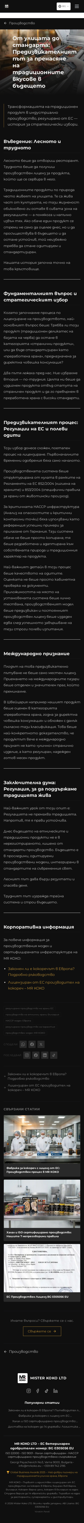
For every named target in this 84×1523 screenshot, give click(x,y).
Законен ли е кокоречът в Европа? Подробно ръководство (35, 1076)
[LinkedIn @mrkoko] (44, 1055)
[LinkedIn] (55, 1391)
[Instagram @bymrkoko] (26, 1055)
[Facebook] (32, 1044)
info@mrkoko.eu (30, 1465)
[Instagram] (28, 1391)
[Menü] (76, 6)
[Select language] (64, 6)
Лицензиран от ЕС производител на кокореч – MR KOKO (37, 1087)
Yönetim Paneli (42, 1511)
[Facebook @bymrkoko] (35, 1055)
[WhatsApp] (23, 1044)
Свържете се (42, 1331)
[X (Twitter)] (41, 1044)
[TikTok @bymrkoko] (53, 1055)
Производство (19, 23)
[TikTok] (46, 1391)
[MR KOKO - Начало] (7, 6)
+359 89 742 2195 (54, 1465)
